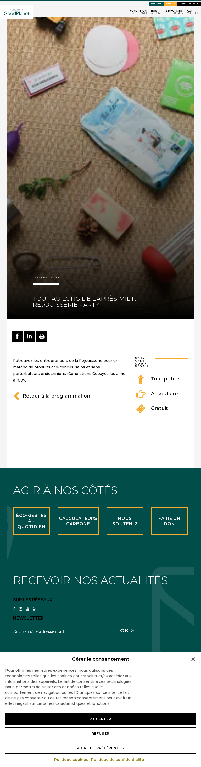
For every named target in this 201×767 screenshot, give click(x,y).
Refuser (100, 733)
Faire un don (156, 3)
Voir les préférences (100, 748)
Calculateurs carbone (189, 3)
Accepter (100, 719)
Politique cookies (71, 759)
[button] (193, 659)
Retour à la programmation (51, 396)
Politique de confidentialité (117, 759)
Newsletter (170, 3)
